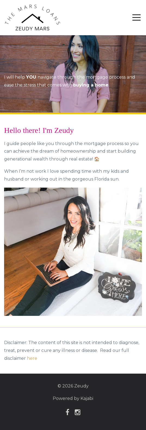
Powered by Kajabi (73, 398)
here (32, 358)
